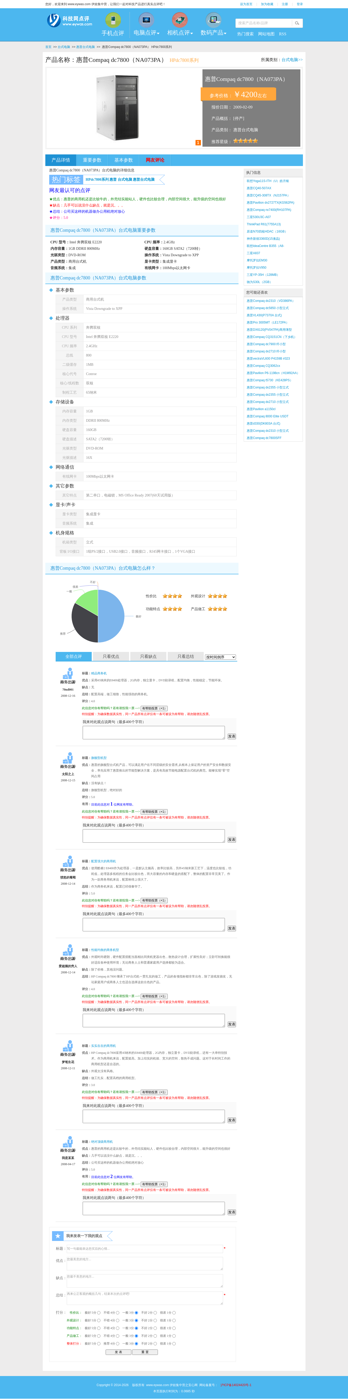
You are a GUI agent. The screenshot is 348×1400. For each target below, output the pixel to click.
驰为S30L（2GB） (260, 282)
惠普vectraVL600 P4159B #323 (268, 358)
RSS (282, 34)
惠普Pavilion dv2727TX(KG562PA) (270, 202)
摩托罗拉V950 (256, 267)
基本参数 (123, 160)
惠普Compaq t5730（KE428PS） (270, 380)
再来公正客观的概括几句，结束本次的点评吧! (145, 1298)
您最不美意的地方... (145, 1281)
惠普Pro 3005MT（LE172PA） (268, 322)
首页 (48, 47)
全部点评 (73, 656)
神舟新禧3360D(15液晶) (263, 239)
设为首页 (246, 4)
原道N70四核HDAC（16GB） (267, 231)
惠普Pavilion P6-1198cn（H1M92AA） (273, 373)
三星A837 (253, 253)
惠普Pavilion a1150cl (261, 409)
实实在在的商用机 (103, 1046)
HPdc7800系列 (97, 179)
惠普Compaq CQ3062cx (263, 366)
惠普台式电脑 (85, 47)
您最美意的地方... (145, 1263)
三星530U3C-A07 (259, 217)
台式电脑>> (292, 59)
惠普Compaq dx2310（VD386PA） (271, 301)
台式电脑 (64, 47)
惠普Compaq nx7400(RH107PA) (269, 210)
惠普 (113, 179)
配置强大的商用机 (103, 861)
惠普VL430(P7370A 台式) (264, 315)
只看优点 (111, 656)
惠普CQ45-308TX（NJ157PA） (268, 195)
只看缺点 (148, 656)
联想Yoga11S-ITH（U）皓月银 (268, 181)
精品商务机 (99, 673)
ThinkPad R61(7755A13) (264, 224)
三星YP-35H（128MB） (263, 275)
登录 (300, 4)
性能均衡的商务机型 (105, 950)
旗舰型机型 (99, 758)
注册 (285, 4)
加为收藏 (267, 4)
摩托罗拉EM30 (257, 260)
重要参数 (92, 160)
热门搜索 (245, 34)
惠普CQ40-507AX (259, 188)
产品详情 (61, 160)
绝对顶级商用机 (102, 1142)
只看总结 (185, 656)
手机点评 (112, 33)
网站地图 (266, 34)
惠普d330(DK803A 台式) (263, 423)
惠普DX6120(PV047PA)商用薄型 (269, 330)
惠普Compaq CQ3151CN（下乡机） (272, 337)
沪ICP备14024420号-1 (235, 1385)
